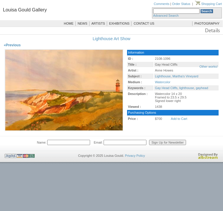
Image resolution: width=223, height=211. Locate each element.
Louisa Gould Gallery (25, 9)
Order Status (181, 4)
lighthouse (186, 88)
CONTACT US (144, 23)
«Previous (12, 45)
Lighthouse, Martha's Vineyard (176, 76)
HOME (69, 23)
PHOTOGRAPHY (207, 23)
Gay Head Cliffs (166, 88)
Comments (161, 4)
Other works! (209, 66)
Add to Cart (179, 118)
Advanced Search (166, 15)
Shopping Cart (208, 4)
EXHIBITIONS (119, 23)
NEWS (82, 23)
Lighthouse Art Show (111, 38)
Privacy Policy (135, 155)
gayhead (202, 88)
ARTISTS (98, 23)
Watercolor (162, 82)
